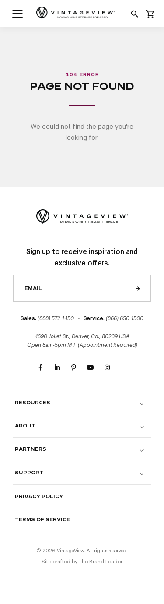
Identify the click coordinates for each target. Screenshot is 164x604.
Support (29, 472)
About (25, 426)
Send (138, 288)
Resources (32, 402)
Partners (30, 449)
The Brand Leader (100, 561)
